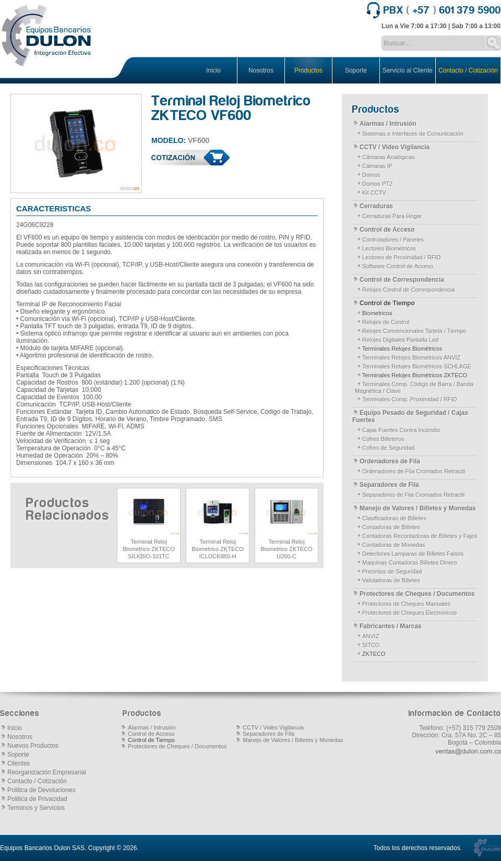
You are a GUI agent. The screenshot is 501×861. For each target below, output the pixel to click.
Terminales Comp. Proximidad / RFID (409, 399)
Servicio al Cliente (408, 70)
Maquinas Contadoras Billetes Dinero (409, 562)
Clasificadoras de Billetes (394, 518)
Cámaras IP (377, 166)
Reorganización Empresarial (46, 772)
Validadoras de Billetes (391, 580)
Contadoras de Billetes (391, 527)
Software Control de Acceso (397, 266)
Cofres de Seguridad (388, 448)
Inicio (213, 70)
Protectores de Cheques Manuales (406, 604)
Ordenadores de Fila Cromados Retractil (413, 471)
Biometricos (377, 313)
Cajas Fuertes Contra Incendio (401, 430)
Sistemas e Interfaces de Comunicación (412, 133)
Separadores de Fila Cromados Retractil (413, 495)
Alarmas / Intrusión (388, 123)
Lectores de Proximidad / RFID (401, 257)
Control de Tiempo (387, 303)
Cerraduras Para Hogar (392, 216)
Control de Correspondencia (402, 279)
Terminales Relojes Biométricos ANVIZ (411, 357)
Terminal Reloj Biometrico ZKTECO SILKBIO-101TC (149, 549)
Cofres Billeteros (383, 439)
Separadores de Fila (389, 484)
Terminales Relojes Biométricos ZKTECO (414, 375)
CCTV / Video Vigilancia (395, 147)
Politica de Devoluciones (41, 790)
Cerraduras (376, 206)
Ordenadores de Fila (390, 461)
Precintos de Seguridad (392, 571)
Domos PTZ (377, 184)
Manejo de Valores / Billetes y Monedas (418, 508)
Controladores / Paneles (393, 239)
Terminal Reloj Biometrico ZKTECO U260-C (286, 549)
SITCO (371, 645)
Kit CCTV (374, 192)
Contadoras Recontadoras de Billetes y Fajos (420, 536)
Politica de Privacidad (37, 799)
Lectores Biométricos (389, 248)
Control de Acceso (387, 229)
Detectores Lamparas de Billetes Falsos (412, 554)
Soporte (356, 70)
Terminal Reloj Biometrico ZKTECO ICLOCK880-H (218, 549)
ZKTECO (374, 654)
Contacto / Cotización (468, 70)
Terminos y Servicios (36, 807)
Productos (308, 70)
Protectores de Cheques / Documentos (417, 593)
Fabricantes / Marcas (391, 626)
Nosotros (260, 70)
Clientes (18, 763)
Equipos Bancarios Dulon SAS (42, 848)
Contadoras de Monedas (393, 545)
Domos (371, 175)
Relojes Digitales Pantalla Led (400, 340)
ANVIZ (370, 636)
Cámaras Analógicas (388, 157)
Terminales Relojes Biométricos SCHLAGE (416, 366)
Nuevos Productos (32, 745)
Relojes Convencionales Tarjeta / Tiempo (414, 331)
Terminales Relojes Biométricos (402, 348)
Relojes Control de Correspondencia (408, 289)
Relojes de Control (386, 322)
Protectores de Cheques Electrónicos (409, 612)
